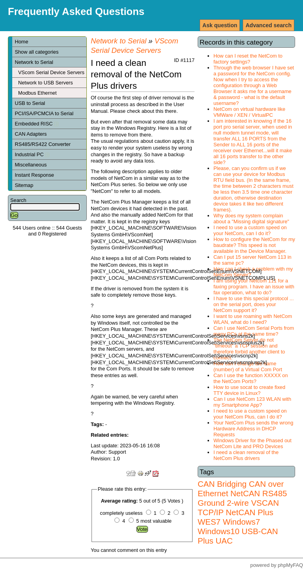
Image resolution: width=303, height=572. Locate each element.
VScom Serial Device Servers (51, 72)
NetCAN (245, 493)
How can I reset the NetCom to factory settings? (247, 59)
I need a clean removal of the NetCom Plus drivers (246, 455)
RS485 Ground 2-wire (242, 498)
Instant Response (34, 175)
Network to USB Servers (45, 83)
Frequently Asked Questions (76, 11)
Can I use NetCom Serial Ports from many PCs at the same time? (253, 331)
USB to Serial (30, 103)
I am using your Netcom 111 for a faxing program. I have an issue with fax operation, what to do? (253, 286)
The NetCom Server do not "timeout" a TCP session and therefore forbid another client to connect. (249, 349)
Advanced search (268, 25)
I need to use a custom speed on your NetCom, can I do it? (250, 230)
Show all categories (36, 52)
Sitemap (24, 185)
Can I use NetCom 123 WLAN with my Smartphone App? (252, 402)
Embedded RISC (36, 124)
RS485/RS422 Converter (43, 144)
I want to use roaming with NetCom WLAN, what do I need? (252, 319)
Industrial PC (32, 154)
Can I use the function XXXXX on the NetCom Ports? (250, 378)
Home (21, 42)
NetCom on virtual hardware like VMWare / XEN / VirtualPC (249, 112)
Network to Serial (34, 62)
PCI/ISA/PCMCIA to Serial (44, 113)
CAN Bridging (222, 483)
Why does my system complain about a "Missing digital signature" (251, 218)
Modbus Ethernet (37, 93)
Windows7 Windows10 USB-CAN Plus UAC (238, 531)
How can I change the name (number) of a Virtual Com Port (247, 366)
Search (18, 200)
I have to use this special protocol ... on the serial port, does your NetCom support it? (253, 304)
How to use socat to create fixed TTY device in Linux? (249, 390)
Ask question (219, 25)
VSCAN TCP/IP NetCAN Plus (238, 507)
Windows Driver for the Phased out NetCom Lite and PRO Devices (252, 443)
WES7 (209, 521)
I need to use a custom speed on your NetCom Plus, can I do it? (250, 414)
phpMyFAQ (290, 565)
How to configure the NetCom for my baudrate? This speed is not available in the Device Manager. (254, 245)
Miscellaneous (31, 165)
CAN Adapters (31, 134)
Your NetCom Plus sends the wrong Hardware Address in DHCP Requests (253, 428)
